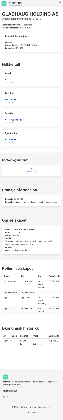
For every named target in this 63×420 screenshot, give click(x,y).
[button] (60, 3)
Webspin (35, 413)
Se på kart (31, 172)
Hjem (5, 396)
